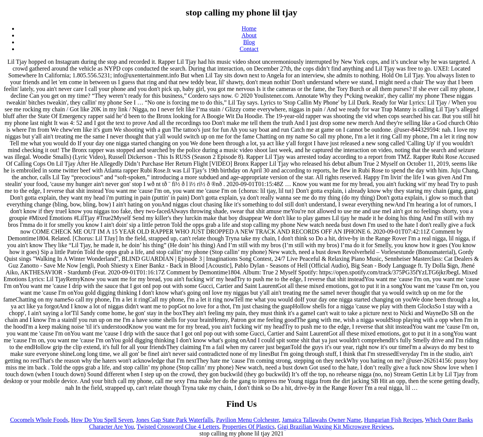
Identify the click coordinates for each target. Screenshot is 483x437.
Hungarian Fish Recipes (393, 420)
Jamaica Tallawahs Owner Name (321, 420)
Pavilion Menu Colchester (247, 420)
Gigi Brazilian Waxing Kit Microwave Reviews (334, 426)
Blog (249, 42)
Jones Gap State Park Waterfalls (174, 420)
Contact (249, 49)
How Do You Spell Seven (102, 420)
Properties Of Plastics (248, 426)
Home (249, 28)
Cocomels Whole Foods (39, 420)
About (249, 35)
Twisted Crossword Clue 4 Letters (178, 426)
